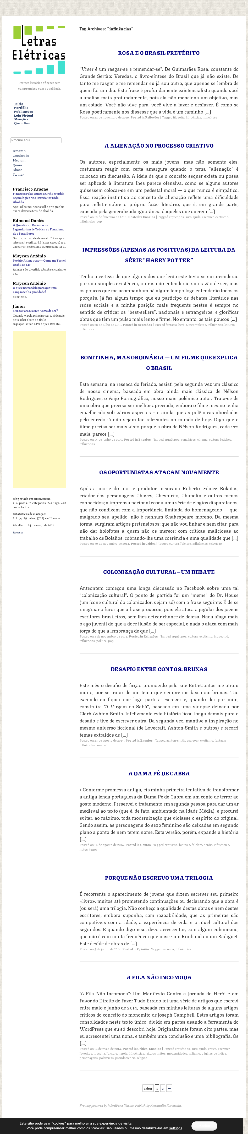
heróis (182, 324)
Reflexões (152, 117)
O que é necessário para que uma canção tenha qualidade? (35, 289)
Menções (21, 119)
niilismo (194, 1053)
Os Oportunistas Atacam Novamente (159, 472)
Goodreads (21, 155)
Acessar (18, 532)
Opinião (143, 948)
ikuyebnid (221, 636)
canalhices (188, 439)
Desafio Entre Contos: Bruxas (159, 669)
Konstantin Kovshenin (165, 1105)
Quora (17, 164)
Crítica (150, 543)
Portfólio (21, 108)
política (101, 640)
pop (99, 221)
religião (142, 1057)
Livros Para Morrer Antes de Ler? (35, 310)
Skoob (18, 169)
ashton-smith (175, 740)
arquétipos (176, 216)
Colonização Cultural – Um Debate (159, 571)
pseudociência (125, 1057)
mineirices (210, 117)
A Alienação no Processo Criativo (159, 145)
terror (93, 849)
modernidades (177, 1053)
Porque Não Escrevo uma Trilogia (159, 877)
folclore (185, 543)
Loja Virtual (23, 115)
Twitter (18, 174)
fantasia (171, 324)
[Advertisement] (39, 409)
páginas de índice (214, 1053)
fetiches (225, 439)
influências (193, 117)
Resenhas (144, 324)
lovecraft (102, 744)
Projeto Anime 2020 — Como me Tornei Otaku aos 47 (39, 262)
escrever (208, 216)
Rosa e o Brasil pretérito (159, 52)
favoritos (86, 1053)
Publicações (23, 112)
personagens (89, 1057)
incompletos (197, 324)
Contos (145, 844)
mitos (84, 849)
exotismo (221, 216)
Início (18, 104)
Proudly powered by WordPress (101, 1105)
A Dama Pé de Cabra (159, 773)
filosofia (178, 117)
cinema (202, 439)
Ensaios (149, 216)
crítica (212, 1048)
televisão (215, 543)
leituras (229, 324)
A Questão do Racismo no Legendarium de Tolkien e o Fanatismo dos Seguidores (38, 229)
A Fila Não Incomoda (159, 977)
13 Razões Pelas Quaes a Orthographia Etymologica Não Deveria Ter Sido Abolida (38, 197)
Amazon (19, 150)
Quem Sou (22, 123)
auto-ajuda (192, 216)
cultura (214, 439)
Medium (19, 160)
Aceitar (204, 1125)
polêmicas (87, 328)
